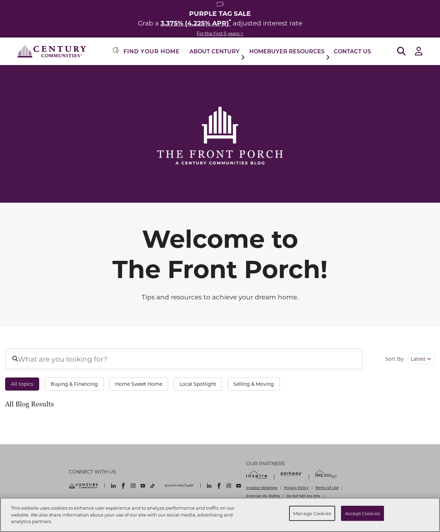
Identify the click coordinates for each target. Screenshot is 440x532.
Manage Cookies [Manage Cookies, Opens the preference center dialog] (312, 513)
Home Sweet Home (138, 384)
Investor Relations (261, 487)
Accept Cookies (362, 513)
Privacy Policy (296, 487)
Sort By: (395, 358)
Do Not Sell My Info (303, 495)
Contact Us (352, 51)
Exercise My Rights (263, 495)
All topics (22, 384)
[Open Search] (401, 51)
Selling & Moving (253, 384)
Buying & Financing (74, 384)
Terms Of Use (327, 487)
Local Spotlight (197, 384)
